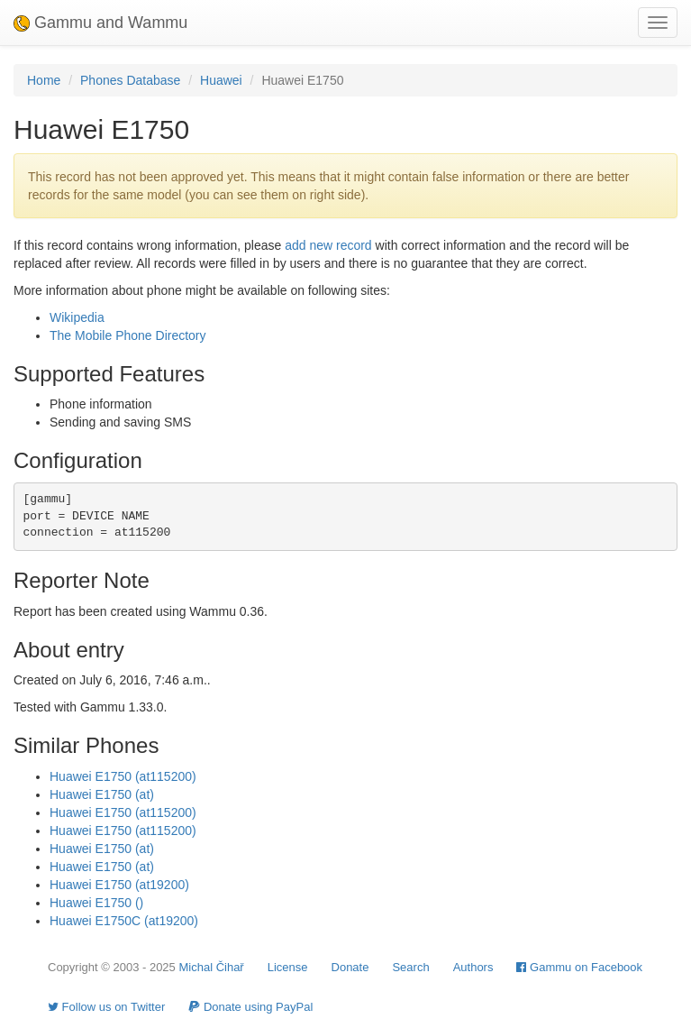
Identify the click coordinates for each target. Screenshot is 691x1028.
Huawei (221, 80)
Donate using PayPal (250, 1007)
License (288, 967)
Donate (350, 967)
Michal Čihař (210, 967)
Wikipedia (77, 317)
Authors (473, 967)
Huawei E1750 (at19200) (119, 884)
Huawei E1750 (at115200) (123, 776)
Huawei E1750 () (96, 902)
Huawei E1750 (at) (102, 794)
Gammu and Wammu (100, 23)
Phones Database (130, 80)
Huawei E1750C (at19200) (124, 920)
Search (410, 967)
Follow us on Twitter (106, 1007)
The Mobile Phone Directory (128, 335)
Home (43, 80)
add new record (328, 245)
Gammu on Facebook (579, 967)
